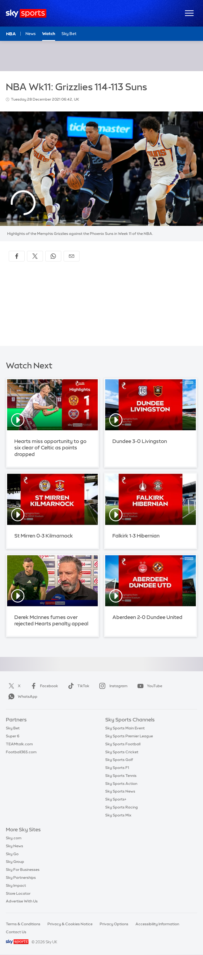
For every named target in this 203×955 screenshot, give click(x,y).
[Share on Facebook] (17, 256)
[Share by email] (72, 256)
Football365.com (21, 752)
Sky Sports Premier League (129, 736)
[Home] (26, 13)
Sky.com (13, 838)
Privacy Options (114, 924)
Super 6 (12, 736)
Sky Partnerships (21, 877)
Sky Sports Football (122, 744)
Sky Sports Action (121, 783)
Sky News (14, 846)
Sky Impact (16, 885)
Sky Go (12, 854)
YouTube (148, 685)
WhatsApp (21, 696)
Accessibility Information (157, 924)
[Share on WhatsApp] (53, 256)
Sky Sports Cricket (121, 752)
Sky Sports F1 (117, 767)
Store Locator (18, 893)
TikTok (77, 685)
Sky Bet (13, 728)
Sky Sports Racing (121, 807)
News (30, 34)
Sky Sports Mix (118, 815)
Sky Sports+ (115, 799)
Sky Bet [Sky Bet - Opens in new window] (69, 34)
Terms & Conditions (23, 924)
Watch (48, 34)
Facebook (43, 685)
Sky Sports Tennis (120, 775)
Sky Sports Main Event (125, 728)
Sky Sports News (120, 791)
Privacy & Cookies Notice (69, 924)
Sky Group (15, 861)
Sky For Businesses (22, 869)
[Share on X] (35, 256)
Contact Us (16, 932)
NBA (11, 34)
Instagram (112, 685)
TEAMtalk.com (19, 744)
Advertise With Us (22, 901)
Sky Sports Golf (119, 760)
